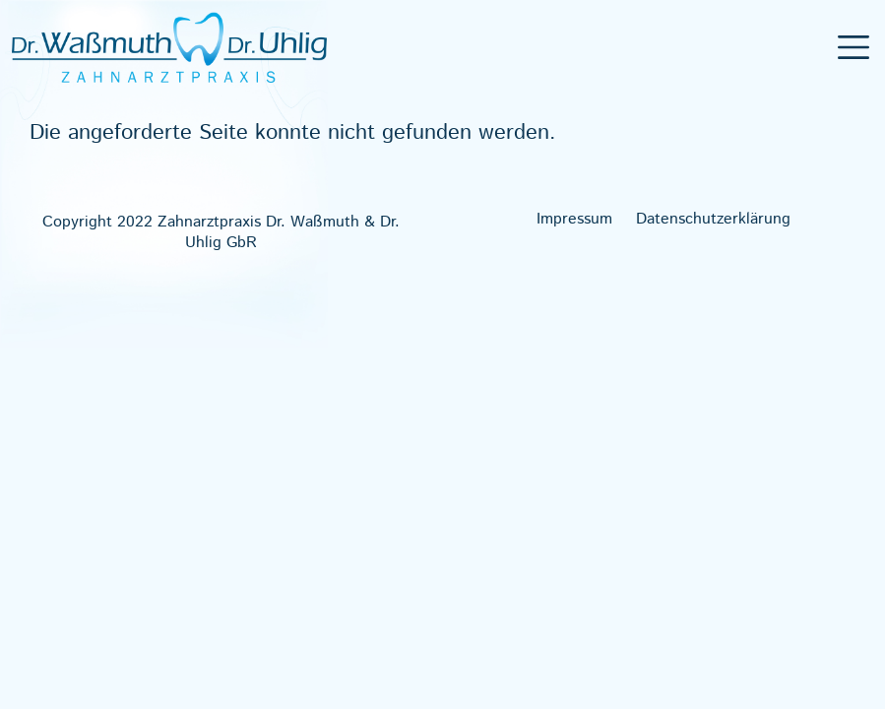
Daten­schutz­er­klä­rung (713, 219)
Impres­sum (574, 219)
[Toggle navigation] (854, 48)
